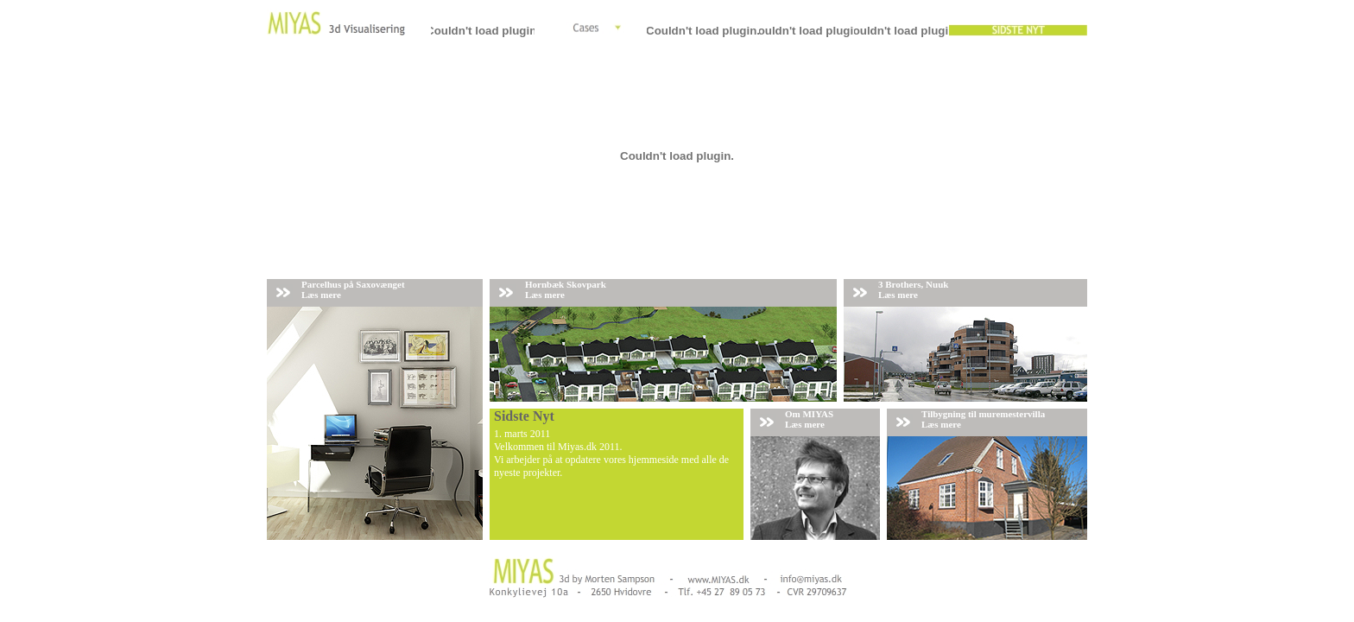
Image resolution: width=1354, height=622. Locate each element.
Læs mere (321, 294)
